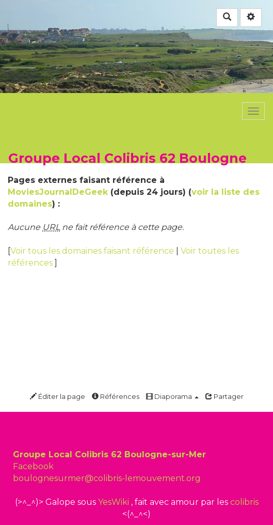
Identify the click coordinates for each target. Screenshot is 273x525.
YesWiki (113, 502)
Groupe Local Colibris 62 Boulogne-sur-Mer (109, 454)
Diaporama (172, 396)
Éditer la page (57, 396)
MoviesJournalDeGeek (58, 192)
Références (115, 396)
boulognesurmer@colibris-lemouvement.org (107, 478)
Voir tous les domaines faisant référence (93, 251)
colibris (244, 502)
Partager (224, 396)
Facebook (33, 466)
